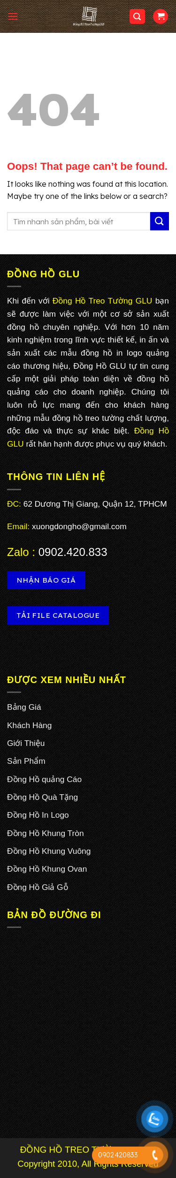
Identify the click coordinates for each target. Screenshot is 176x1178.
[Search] (137, 16)
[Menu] (12, 16)
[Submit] (159, 221)
